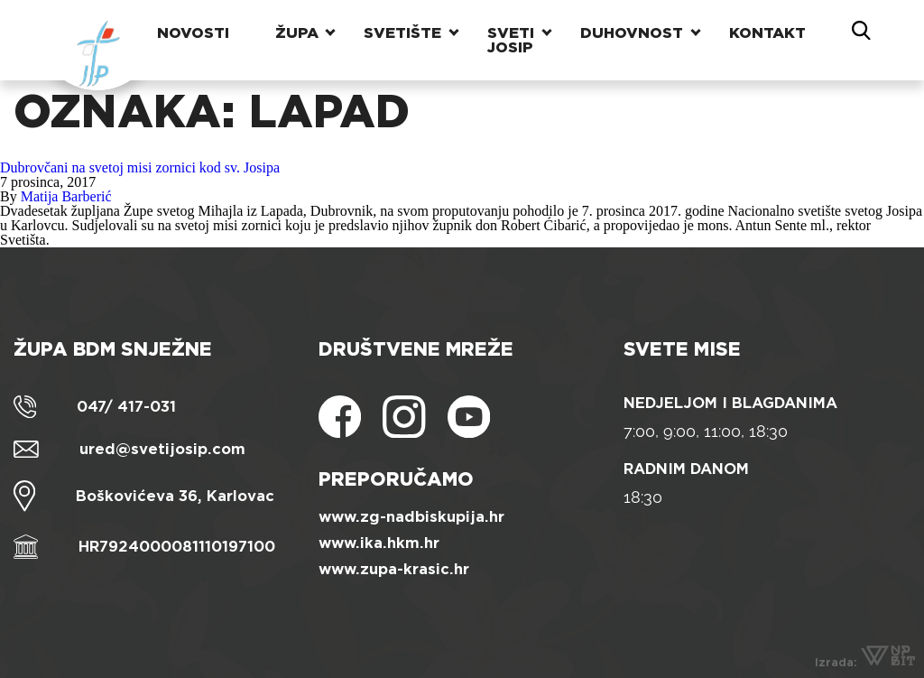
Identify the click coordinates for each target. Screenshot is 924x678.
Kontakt (767, 31)
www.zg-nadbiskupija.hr (411, 517)
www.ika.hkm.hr (379, 543)
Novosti (192, 31)
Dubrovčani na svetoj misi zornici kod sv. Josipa (140, 167)
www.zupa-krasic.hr (394, 569)
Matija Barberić (66, 196)
